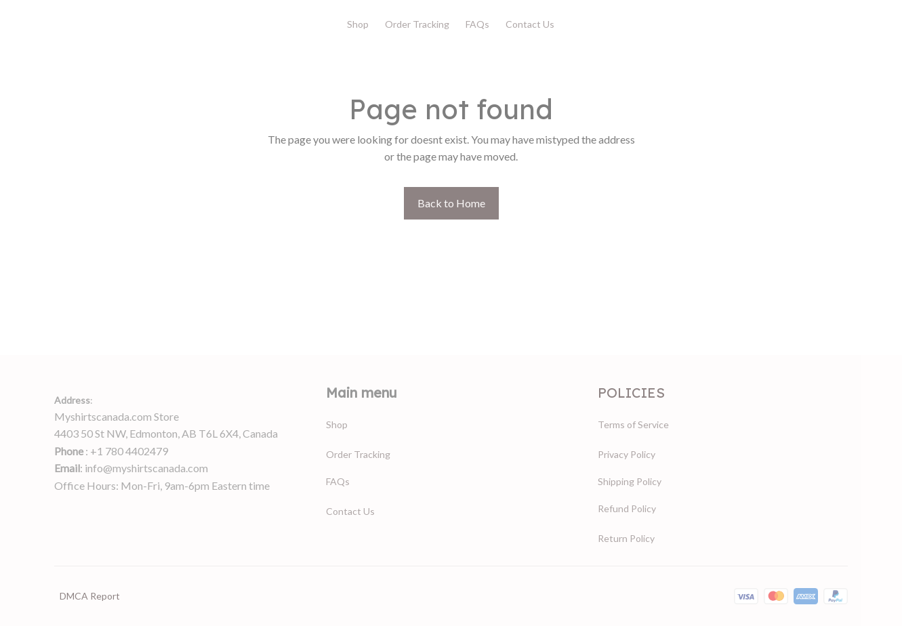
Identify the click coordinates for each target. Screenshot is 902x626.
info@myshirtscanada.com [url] (146, 467)
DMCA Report (90, 596)
